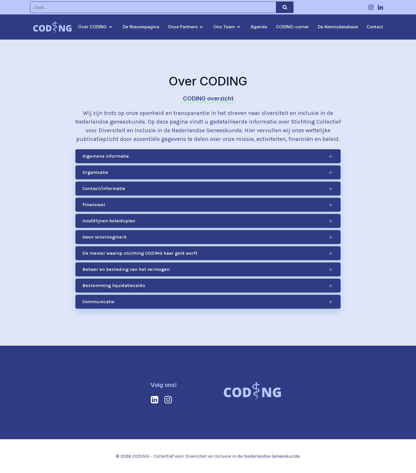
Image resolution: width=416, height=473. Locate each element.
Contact (375, 26)
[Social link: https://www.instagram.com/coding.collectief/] (371, 7)
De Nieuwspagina (141, 26)
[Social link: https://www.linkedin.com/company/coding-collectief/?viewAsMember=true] (381, 7)
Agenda (259, 26)
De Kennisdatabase (338, 26)
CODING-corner (292, 26)
